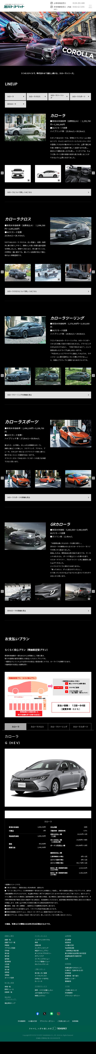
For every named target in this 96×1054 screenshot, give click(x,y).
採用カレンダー (70, 978)
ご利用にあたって (71, 990)
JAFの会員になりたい (42, 993)
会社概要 (68, 940)
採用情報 (75, 1021)
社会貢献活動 (69, 948)
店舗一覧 (8, 940)
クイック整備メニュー (42, 961)
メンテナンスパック (41, 948)
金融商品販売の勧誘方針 (73, 956)
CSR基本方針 (69, 945)
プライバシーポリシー (72, 995)
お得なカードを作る (41, 978)
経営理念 (68, 942)
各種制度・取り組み (72, 976)
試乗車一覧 (8, 992)
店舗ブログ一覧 (10, 942)
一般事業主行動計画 (72, 950)
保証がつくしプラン (41, 950)
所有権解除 (69, 993)
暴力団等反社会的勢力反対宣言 (75, 953)
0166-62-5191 (79, 7)
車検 (36, 942)
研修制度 (68, 973)
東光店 (7, 953)
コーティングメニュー (42, 959)
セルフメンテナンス (41, 964)
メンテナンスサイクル (42, 940)
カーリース (38, 981)
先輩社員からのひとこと (73, 968)
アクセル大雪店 (10, 948)
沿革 (66, 959)
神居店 (7, 945)
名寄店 (7, 967)
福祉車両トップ (10, 1003)
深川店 (7, 969)
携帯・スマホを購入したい (44, 990)
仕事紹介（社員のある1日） (74, 970)
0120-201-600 (79, 3)
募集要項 (68, 981)
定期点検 (38, 945)
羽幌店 (7, 975)
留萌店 (7, 959)
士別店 (7, 964)
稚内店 (7, 956)
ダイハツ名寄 (9, 978)
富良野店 (8, 961)
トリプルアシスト (41, 976)
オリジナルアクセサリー (43, 953)
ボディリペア (39, 956)
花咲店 (7, 950)
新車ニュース (9, 989)
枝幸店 (7, 972)
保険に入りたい (40, 995)
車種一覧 (8, 986)
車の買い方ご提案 (41, 973)
